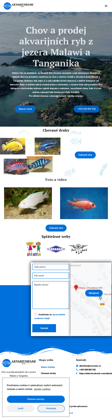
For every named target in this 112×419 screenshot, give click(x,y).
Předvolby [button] (51, 408)
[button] (85, 156)
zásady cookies (42, 389)
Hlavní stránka (48, 368)
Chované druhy (48, 374)
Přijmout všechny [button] (35, 399)
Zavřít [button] (20, 408)
